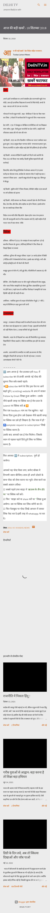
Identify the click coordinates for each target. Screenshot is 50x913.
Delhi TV (10, 5)
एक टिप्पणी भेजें (16, 886)
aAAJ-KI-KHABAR (15, 528)
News (27, 528)
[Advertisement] (25, 629)
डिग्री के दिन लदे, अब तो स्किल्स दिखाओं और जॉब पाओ (21, 855)
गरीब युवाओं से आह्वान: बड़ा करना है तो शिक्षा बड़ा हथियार (23, 774)
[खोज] (38, 4)
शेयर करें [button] (6, 532)
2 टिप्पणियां (15, 725)
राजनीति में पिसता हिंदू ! (16, 696)
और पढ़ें (44, 725)
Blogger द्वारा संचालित (25, 902)
